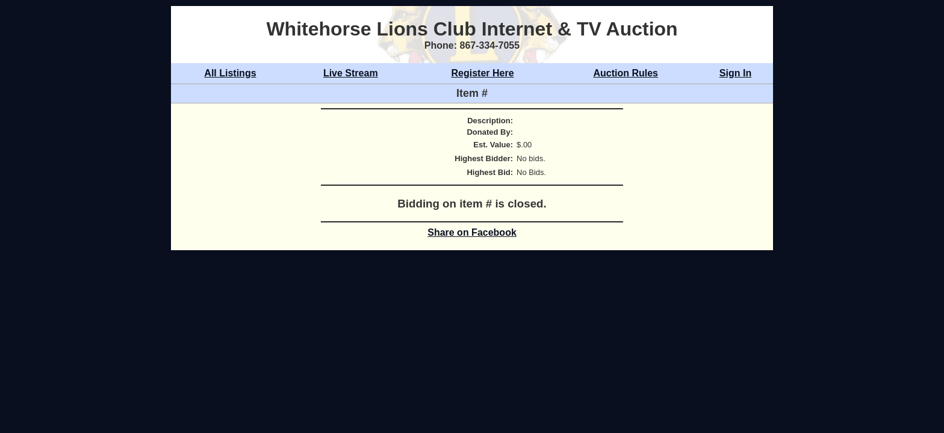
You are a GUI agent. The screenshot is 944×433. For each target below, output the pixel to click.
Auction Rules (625, 73)
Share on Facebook (472, 232)
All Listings (230, 73)
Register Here (483, 73)
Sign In (735, 73)
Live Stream (350, 73)
